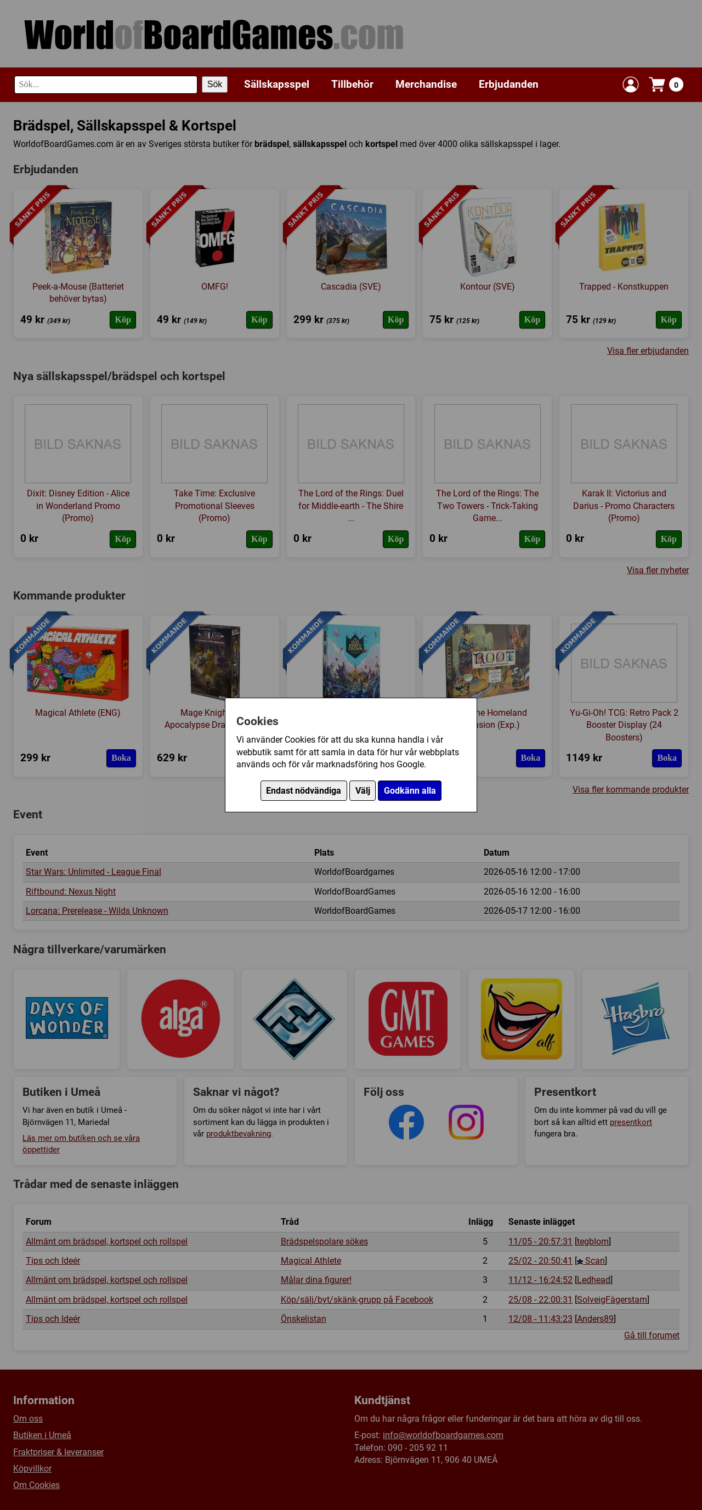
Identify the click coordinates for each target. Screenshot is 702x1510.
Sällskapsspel (276, 84)
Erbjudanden (509, 84)
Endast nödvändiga (303, 790)
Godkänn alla (410, 790)
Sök (215, 84)
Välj (362, 790)
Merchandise (426, 84)
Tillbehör (352, 84)
